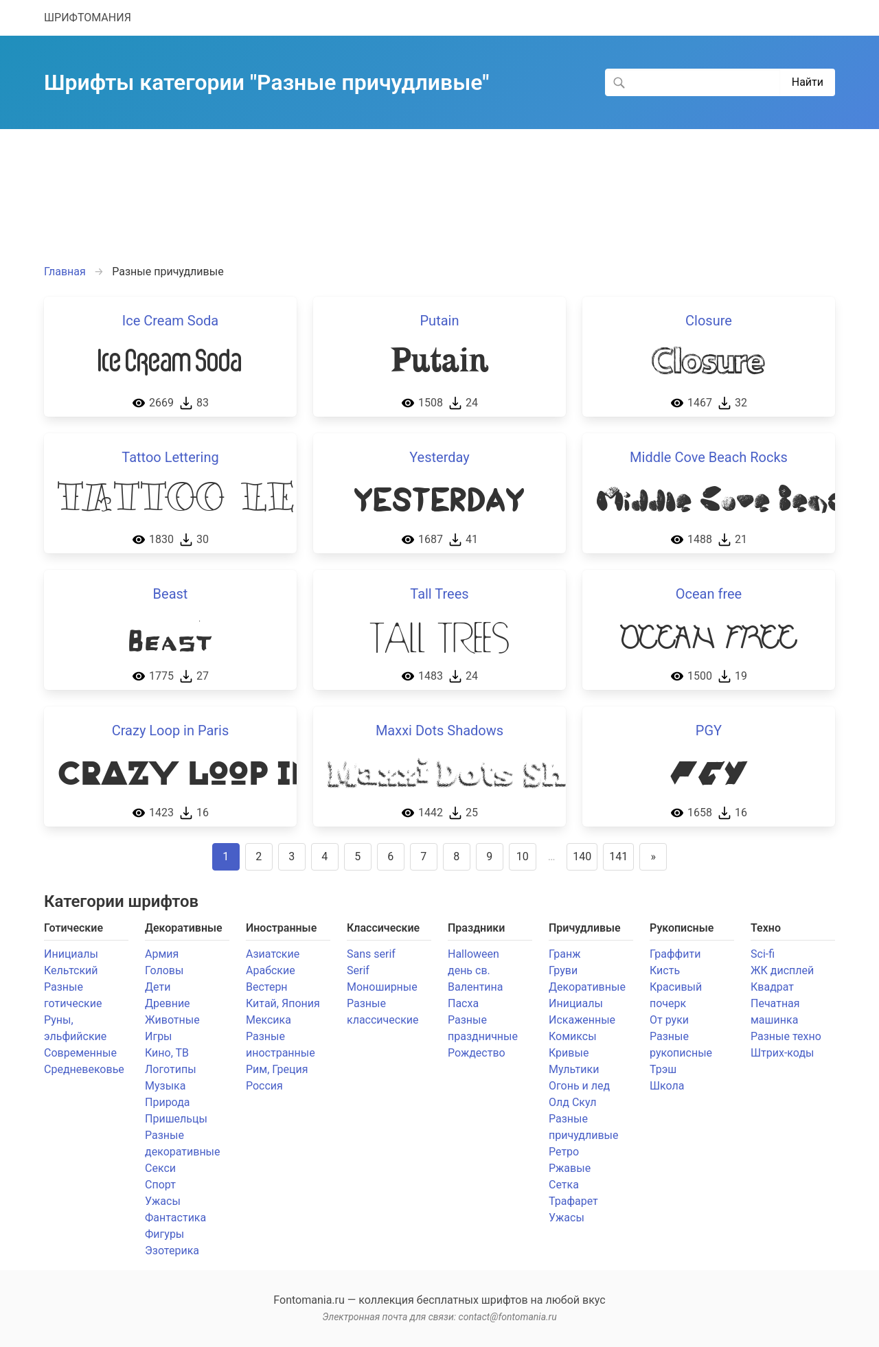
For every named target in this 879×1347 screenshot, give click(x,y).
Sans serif (371, 953)
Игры (158, 1036)
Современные (80, 1052)
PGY (709, 730)
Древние (167, 1003)
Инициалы (71, 953)
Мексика (268, 1019)
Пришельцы (176, 1118)
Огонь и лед (579, 1085)
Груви (563, 970)
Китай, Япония (283, 1003)
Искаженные (582, 1019)
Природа (167, 1102)
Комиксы (573, 1036)
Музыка (165, 1085)
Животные (172, 1019)
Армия (162, 953)
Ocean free (709, 594)
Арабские (270, 970)
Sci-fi (763, 953)
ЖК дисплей (782, 970)
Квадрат (772, 986)
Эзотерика (172, 1250)
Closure (708, 320)
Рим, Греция (277, 1069)
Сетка (564, 1184)
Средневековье (84, 1069)
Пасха (463, 1003)
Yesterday (439, 457)
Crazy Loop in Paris (170, 730)
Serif (358, 970)
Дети (157, 986)
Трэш (663, 1069)
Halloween (473, 953)
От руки (669, 1019)
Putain (439, 320)
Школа (667, 1085)
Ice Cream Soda (170, 320)
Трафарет (573, 1201)
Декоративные (587, 986)
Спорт (160, 1184)
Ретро (564, 1151)
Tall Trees (439, 594)
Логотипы (170, 1069)
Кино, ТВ (167, 1052)
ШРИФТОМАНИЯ (87, 17)
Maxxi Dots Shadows (439, 730)
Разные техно (786, 1036)
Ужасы (163, 1201)
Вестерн (267, 986)
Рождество (476, 1052)
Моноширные (382, 986)
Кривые (569, 1052)
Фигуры (164, 1234)
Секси (160, 1168)
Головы (164, 970)
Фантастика (175, 1217)
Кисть (665, 970)
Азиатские (272, 953)
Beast (170, 594)
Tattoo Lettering (170, 457)
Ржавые (570, 1168)
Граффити (675, 953)
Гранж (564, 953)
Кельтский (71, 970)
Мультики (574, 1069)
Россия (264, 1085)
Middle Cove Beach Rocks (709, 457)
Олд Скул (572, 1102)
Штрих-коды (782, 1052)
